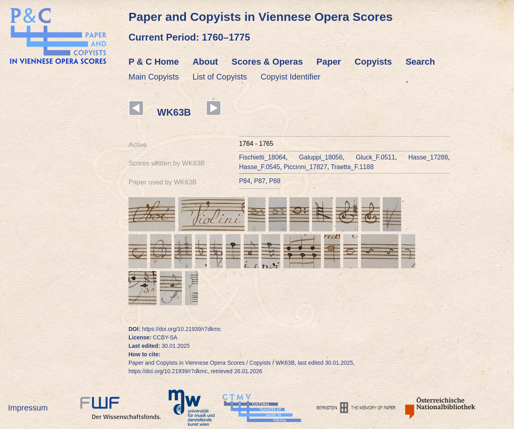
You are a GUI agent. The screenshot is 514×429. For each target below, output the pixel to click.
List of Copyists (220, 76)
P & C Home (153, 62)
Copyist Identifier (290, 76)
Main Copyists (153, 76)
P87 (259, 181)
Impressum (28, 407)
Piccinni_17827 (305, 166)
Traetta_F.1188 (352, 166)
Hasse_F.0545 (259, 166)
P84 (244, 181)
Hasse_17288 (428, 157)
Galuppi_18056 (321, 157)
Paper (328, 62)
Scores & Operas (267, 62)
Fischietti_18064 (262, 157)
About (205, 62)
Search (420, 62)
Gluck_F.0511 (375, 157)
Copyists (373, 62)
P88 (274, 181)
